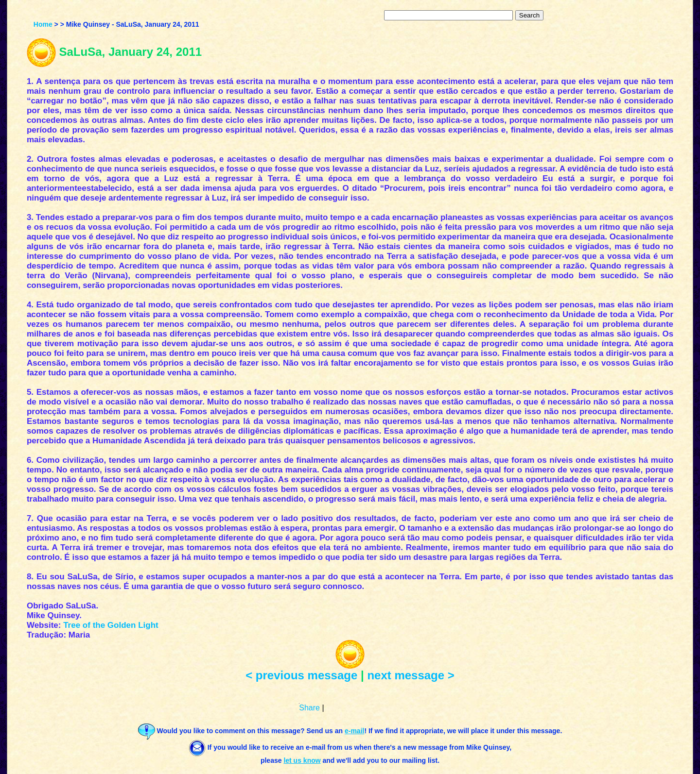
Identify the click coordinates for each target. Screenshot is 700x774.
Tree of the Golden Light (110, 625)
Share (309, 708)
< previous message (301, 675)
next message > (410, 675)
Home (43, 24)
